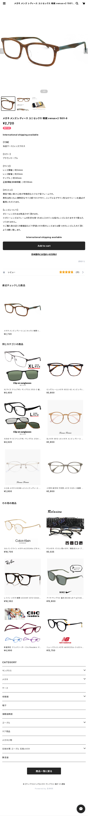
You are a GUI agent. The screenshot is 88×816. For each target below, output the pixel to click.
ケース (5, 688)
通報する (81, 261)
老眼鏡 (5, 696)
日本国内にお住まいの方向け (44, 254)
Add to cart (44, 245)
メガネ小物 (7, 740)
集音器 (5, 757)
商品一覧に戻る (44, 771)
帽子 (4, 705)
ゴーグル (6, 722)
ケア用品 (6, 731)
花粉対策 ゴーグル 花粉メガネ (16, 749)
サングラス (7, 670)
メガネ (5, 679)
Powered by (44, 789)
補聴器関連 (7, 714)
